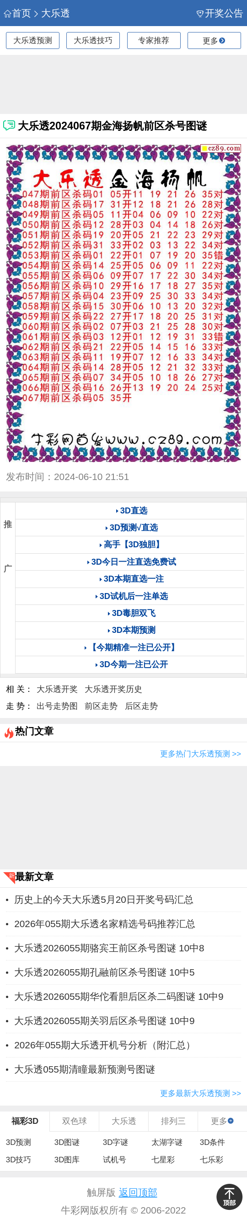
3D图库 (67, 1159)
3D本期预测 (134, 630)
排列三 (173, 1121)
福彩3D (24, 1121)
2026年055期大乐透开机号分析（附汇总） (104, 1045)
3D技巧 (19, 1159)
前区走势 (101, 706)
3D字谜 (116, 1142)
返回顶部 (138, 1192)
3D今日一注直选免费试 (133, 562)
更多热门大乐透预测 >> (200, 754)
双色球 (74, 1121)
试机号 (114, 1159)
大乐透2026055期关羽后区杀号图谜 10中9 (104, 1020)
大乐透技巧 (93, 40)
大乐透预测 (32, 40)
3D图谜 (67, 1142)
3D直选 (133, 510)
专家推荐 (153, 40)
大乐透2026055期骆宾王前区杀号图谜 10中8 (109, 948)
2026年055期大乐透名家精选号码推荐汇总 (104, 923)
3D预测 (19, 1142)
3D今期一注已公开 (134, 664)
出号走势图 (57, 706)
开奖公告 (220, 13)
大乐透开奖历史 (113, 689)
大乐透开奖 (57, 689)
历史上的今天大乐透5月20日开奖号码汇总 (103, 899)
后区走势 (141, 706)
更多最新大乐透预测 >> (200, 1093)
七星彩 (163, 1159)
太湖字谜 (167, 1142)
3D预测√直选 (134, 527)
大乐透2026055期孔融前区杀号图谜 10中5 (104, 972)
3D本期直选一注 (134, 578)
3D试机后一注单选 (134, 596)
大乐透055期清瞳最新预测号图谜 (84, 1069)
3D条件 (213, 1142)
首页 (18, 13)
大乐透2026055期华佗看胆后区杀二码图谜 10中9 (118, 996)
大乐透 (51, 13)
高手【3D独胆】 (134, 544)
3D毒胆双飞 (134, 613)
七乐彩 (211, 1159)
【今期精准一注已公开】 (133, 647)
